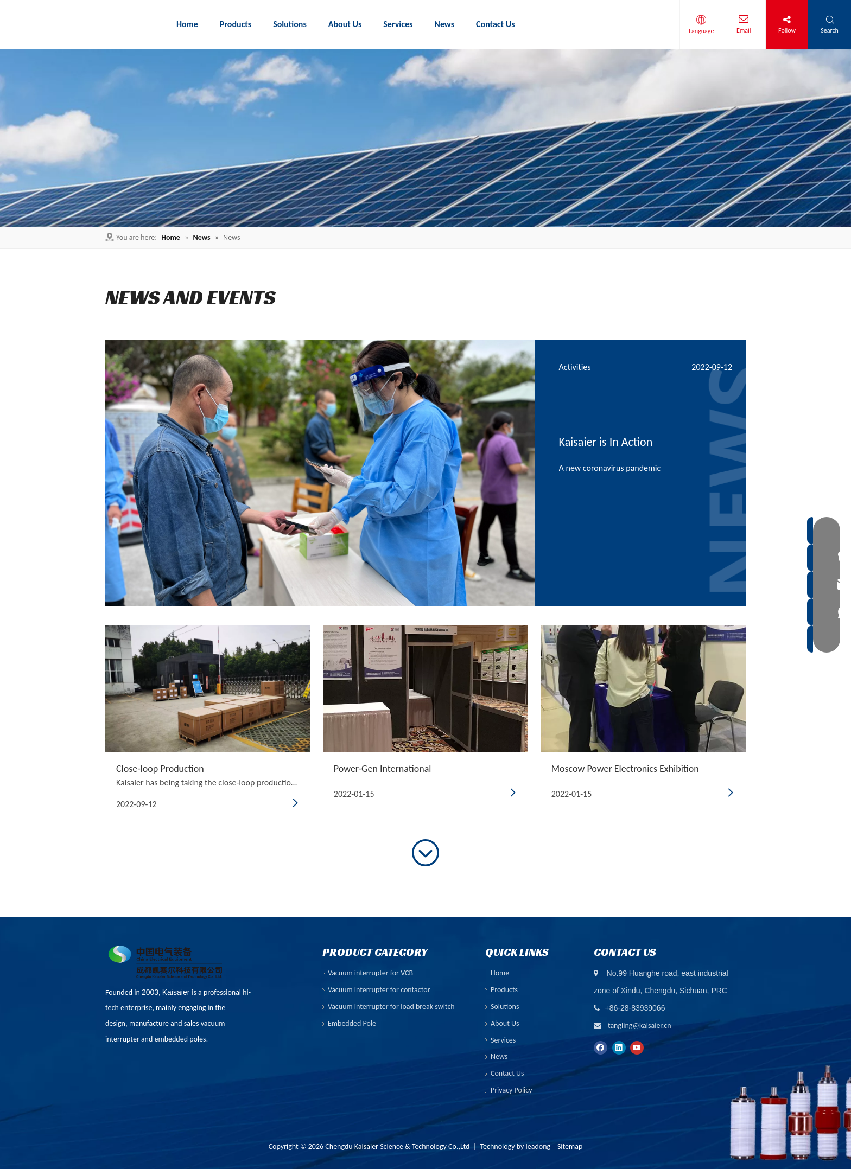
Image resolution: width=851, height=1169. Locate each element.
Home (500, 973)
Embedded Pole (352, 1023)
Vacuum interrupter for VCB (370, 973)
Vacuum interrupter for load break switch (391, 1006)
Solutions (505, 1006)
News (499, 1056)
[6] (425, 138)
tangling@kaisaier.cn (639, 1025)
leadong (538, 1146)
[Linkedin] (619, 1047)
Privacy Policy (511, 1090)
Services (503, 1040)
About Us (505, 1023)
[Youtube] (637, 1047)
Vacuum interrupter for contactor (379, 989)
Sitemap (569, 1146)
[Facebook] (600, 1047)
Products (504, 989)
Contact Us (507, 1073)
